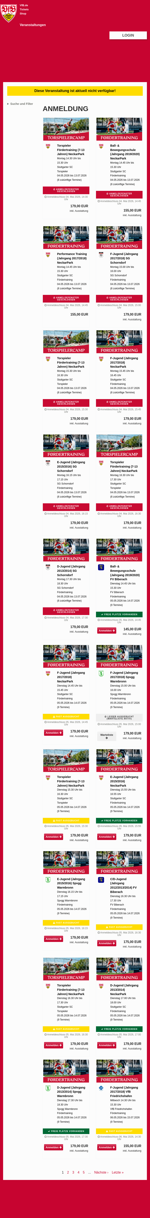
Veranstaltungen (33, 25)
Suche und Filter (21, 103)
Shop (23, 13)
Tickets (24, 9)
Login (128, 35)
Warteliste (106, 736)
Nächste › (101, 1172)
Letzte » (118, 1172)
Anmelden (107, 630)
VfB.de (24, 5)
